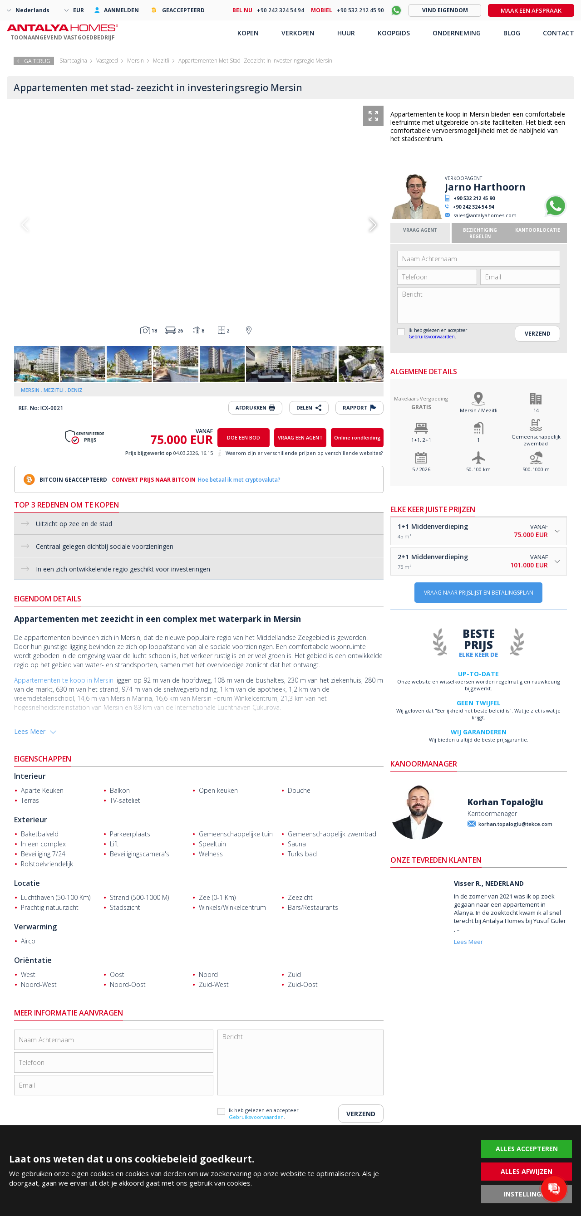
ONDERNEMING (457, 33)
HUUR (346, 33)
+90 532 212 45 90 (474, 198)
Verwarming (35, 927)
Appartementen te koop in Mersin (63, 680)
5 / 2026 (421, 469)
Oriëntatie (33, 960)
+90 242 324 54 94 (473, 206)
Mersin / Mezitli (478, 410)
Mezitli (161, 60)
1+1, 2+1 (421, 439)
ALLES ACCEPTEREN (527, 1148)
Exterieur (30, 820)
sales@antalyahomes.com (485, 215)
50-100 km (478, 469)
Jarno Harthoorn (485, 187)
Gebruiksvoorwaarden (432, 336)
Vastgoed (107, 60)
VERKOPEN (298, 33)
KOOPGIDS (394, 33)
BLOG (511, 33)
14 (536, 410)
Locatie (27, 883)
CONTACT (558, 33)
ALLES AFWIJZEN (526, 1171)
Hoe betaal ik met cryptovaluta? (239, 479)
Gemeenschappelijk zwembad (536, 440)
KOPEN (248, 33)
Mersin (135, 60)
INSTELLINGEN (527, 1194)
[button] (373, 225)
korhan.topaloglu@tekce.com (515, 823)
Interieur (30, 776)
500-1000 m (536, 469)
